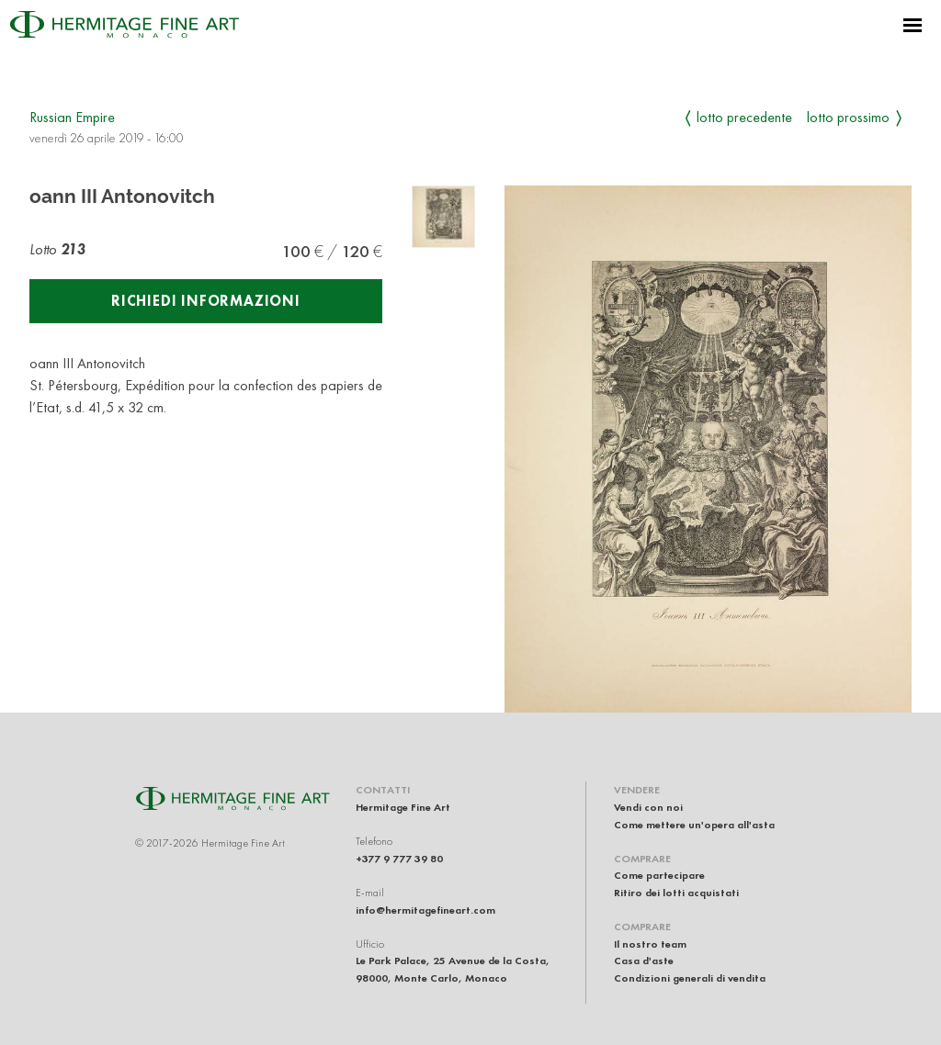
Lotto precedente (744, 117)
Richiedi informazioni (205, 300)
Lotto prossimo (848, 117)
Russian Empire (72, 117)
